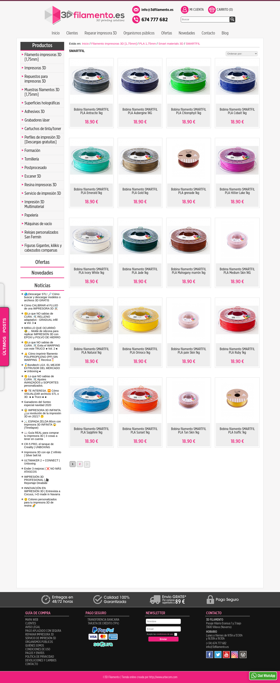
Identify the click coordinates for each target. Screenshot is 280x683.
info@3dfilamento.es (217, 647)
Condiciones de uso (37, 649)
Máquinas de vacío (38, 224)
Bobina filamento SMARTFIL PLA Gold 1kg (140, 191)
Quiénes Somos (34, 645)
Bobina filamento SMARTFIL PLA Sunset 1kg (140, 430)
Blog (225, 33)
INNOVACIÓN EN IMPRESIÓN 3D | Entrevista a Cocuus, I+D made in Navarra (42, 491)
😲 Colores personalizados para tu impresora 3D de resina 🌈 (40, 502)
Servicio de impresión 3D (42, 193)
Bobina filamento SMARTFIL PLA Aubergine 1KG (140, 111)
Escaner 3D (32, 176)
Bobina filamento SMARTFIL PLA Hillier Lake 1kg (237, 191)
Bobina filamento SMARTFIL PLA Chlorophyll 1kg (188, 111)
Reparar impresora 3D (101, 33)
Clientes (72, 33)
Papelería (31, 215)
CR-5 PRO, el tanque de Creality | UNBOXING (39, 445)
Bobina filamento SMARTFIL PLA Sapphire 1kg (91, 430)
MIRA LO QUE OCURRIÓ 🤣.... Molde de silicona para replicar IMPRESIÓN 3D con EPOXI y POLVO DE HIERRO (42, 332)
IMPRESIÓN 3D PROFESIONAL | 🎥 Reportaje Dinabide (36, 480)
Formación (32, 150)
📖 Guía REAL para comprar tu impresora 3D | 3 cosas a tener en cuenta (41, 436)
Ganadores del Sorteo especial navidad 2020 (37, 403)
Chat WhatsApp (263, 675)
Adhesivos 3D (34, 111)
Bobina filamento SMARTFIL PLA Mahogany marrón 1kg (188, 271)
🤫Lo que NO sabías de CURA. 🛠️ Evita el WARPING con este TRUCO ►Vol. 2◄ (42, 345)
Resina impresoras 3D (40, 185)
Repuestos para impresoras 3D (36, 78)
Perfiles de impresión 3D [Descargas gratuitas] (42, 139)
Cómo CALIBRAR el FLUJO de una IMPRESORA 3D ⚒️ (41, 307)
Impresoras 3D (35, 68)
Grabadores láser (37, 120)
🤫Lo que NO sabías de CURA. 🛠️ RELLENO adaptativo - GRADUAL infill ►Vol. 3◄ (41, 318)
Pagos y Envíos (34, 653)
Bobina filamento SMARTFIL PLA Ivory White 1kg (91, 271)
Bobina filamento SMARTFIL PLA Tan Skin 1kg (188, 430)
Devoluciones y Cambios (40, 660)
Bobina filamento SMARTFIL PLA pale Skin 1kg (188, 350)
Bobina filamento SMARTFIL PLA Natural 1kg (91, 350)
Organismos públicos (139, 33)
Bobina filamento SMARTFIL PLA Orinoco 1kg (140, 350)
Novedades (187, 33)
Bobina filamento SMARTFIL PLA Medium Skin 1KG (237, 271)
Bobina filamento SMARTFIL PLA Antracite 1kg (91, 111)
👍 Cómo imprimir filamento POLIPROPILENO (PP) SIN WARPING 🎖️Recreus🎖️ (41, 356)
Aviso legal (32, 627)
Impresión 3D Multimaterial (34, 204)
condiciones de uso (164, 634)
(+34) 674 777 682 (216, 643)
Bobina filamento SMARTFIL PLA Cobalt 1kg (237, 111)
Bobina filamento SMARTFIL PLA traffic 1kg (237, 430)
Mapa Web (31, 619)
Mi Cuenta (197, 9)
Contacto (208, 33)
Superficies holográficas (42, 103)
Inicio (56, 33)
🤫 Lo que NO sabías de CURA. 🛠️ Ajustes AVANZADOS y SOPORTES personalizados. (41, 381)
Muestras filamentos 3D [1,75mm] (42, 92)
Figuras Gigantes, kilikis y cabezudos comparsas (43, 247)
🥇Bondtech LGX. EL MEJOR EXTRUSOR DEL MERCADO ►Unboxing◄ (42, 368)
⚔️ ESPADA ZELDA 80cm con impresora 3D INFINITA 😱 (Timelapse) (42, 424)
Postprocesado (35, 168)
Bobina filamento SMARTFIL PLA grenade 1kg (188, 191)
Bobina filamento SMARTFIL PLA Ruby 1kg (237, 350)
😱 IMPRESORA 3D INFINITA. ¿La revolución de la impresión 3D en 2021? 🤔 (42, 413)
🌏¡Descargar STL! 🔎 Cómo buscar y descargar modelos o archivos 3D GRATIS (42, 297)
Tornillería (31, 159)
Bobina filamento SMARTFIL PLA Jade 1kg (140, 271)
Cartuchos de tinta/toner (42, 129)
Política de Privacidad (39, 656)
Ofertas (166, 33)
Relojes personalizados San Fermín (41, 234)
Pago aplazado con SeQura (43, 630)
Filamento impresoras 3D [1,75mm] (42, 57)
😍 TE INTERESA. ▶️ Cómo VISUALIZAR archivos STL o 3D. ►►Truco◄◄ (41, 393)
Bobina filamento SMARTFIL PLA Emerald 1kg (91, 191)
